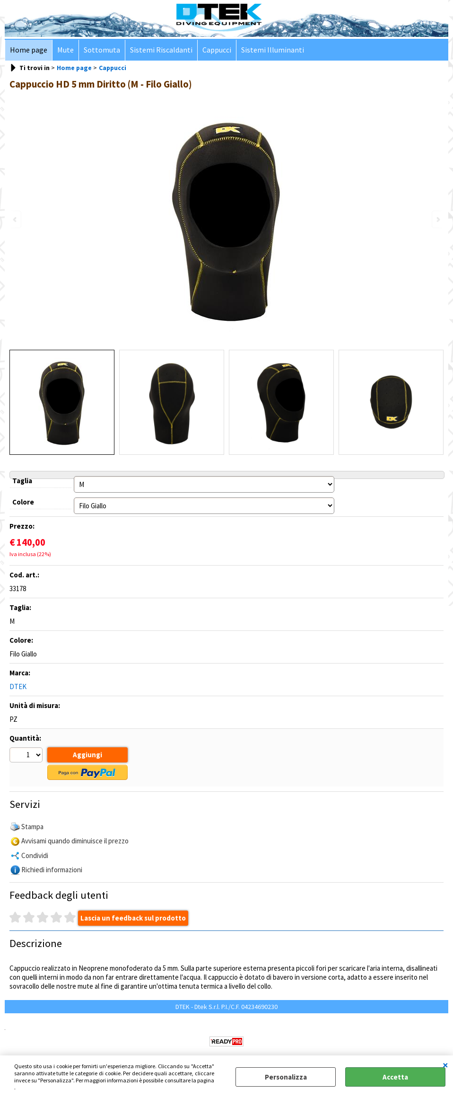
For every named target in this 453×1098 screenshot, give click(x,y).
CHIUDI (445, 1065)
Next (437, 219)
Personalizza (286, 1076)
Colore (23, 501)
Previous (15, 219)
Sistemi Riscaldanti (161, 49)
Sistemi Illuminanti (272, 49)
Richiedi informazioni (51, 869)
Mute (65, 49)
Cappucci (216, 49)
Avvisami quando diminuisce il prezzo (75, 840)
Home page (28, 49)
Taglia (22, 480)
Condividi (34, 855)
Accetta (395, 1076)
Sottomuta (102, 49)
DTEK (17, 686)
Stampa (32, 826)
